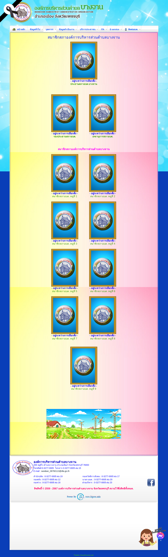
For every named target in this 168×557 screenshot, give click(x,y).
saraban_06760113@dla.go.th (55, 471)
